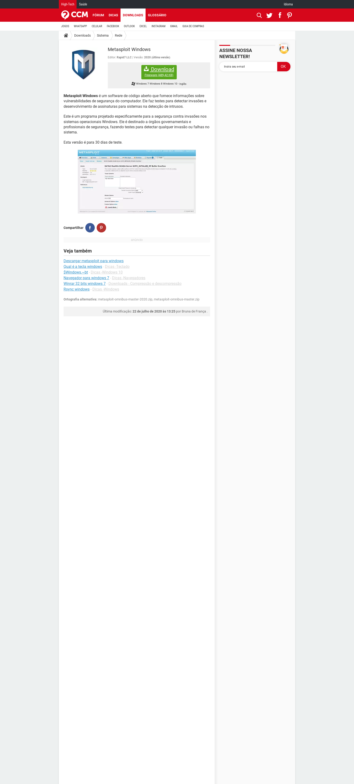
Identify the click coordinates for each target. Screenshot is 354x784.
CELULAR (97, 26)
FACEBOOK (113, 26)
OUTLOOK (129, 26)
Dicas (113, 15)
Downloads (133, 15)
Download (159, 71)
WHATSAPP (80, 26)
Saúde (83, 4)
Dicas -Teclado (117, 266)
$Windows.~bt (76, 272)
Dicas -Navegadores (128, 278)
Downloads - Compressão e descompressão (144, 283)
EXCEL (143, 26)
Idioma (288, 4)
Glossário (157, 15)
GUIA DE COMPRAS (193, 26)
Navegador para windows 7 (86, 278)
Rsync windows (77, 289)
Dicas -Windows (105, 289)
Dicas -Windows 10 (107, 272)
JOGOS (65, 26)
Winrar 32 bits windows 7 (85, 283)
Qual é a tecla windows (83, 266)
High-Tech (67, 4)
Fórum (98, 15)
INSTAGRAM (158, 26)
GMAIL (174, 26)
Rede (118, 35)
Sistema (103, 35)
